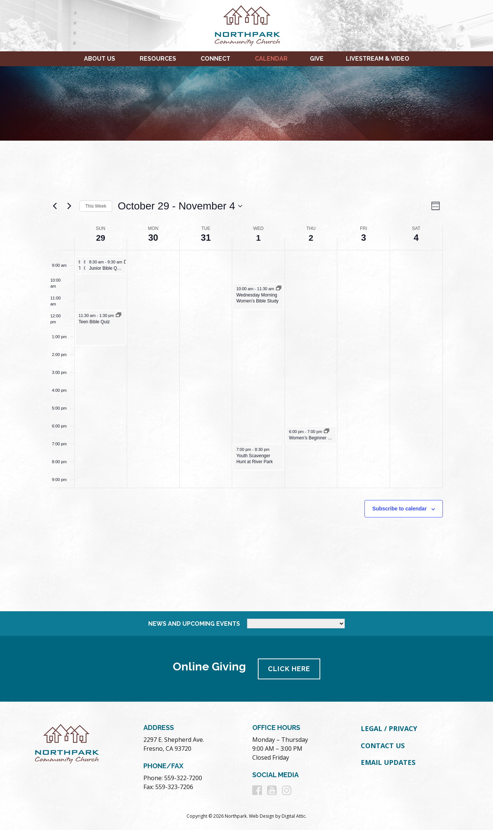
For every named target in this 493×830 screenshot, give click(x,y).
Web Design (261, 816)
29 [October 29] (100, 238)
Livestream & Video (377, 58)
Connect (215, 58)
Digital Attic (293, 816)
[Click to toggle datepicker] (180, 206)
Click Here (289, 668)
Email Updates (388, 761)
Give (317, 58)
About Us (99, 58)
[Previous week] (55, 206)
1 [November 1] (258, 238)
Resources (158, 58)
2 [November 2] (310, 238)
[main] (246, 376)
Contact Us (383, 744)
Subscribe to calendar (399, 509)
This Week (95, 206)
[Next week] (69, 206)
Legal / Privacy (389, 728)
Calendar (271, 58)
